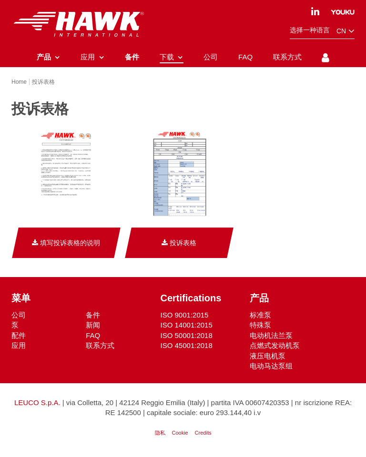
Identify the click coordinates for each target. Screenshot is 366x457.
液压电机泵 (267, 357)
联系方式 (100, 346)
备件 (93, 316)
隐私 (160, 434)
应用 (18, 346)
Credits (203, 434)
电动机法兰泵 (271, 336)
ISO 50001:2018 (187, 336)
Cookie (180, 434)
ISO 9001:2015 (185, 316)
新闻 (93, 326)
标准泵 (260, 316)
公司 (18, 316)
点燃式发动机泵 (275, 346)
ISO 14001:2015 (187, 326)
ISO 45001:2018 (187, 346)
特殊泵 (260, 326)
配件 (18, 336)
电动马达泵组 (271, 367)
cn (345, 31)
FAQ (93, 336)
